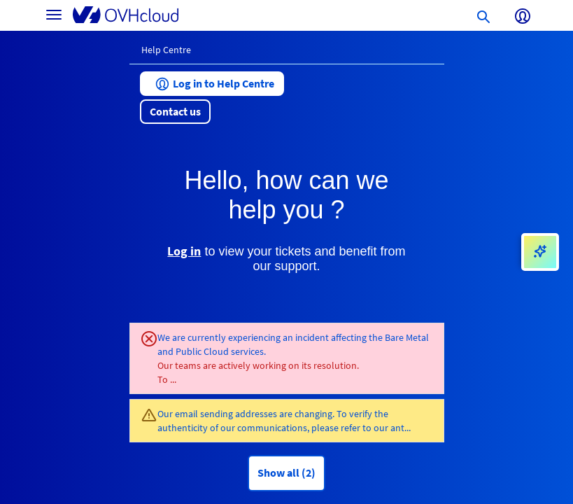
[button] (212, 83)
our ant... (392, 427)
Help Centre (166, 49)
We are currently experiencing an (226, 337)
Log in (184, 251)
